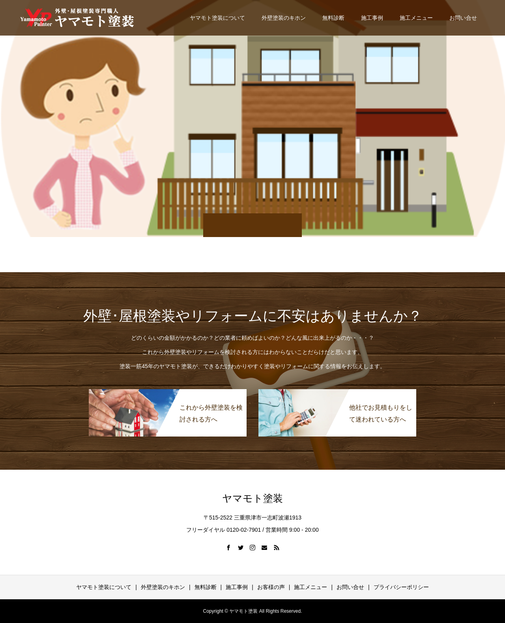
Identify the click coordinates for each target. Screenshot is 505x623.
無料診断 (333, 18)
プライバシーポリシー (401, 587)
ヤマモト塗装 (252, 498)
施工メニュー (416, 18)
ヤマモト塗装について (217, 18)
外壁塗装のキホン (284, 18)
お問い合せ (463, 18)
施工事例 (372, 18)
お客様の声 (271, 587)
